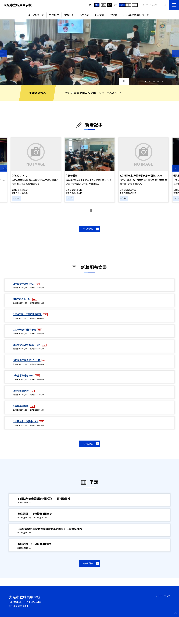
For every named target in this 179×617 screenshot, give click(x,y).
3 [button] (154, 81)
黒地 (109, 5)
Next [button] (175, 53)
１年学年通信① (21, 406)
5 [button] (162, 81)
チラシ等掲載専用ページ (136, 15)
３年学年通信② (21, 390)
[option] (89, 52)
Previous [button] (3, 53)
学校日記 (69, 15)
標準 (122, 5)
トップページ (37, 15)
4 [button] (158, 81)
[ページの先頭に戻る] (175, 613)
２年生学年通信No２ (23, 283)
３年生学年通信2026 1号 (27, 360)
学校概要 (54, 15)
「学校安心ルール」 (22, 299)
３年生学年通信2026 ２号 (27, 344)
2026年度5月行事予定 (25, 329)
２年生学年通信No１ (23, 375)
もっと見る (88, 229)
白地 (103, 5)
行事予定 (84, 15)
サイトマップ (164, 596)
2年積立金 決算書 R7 (25, 421)
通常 (96, 5)
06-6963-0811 (21, 606)
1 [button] (145, 81)
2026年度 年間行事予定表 (27, 314)
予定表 (113, 15)
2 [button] (150, 81)
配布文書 (99, 15)
